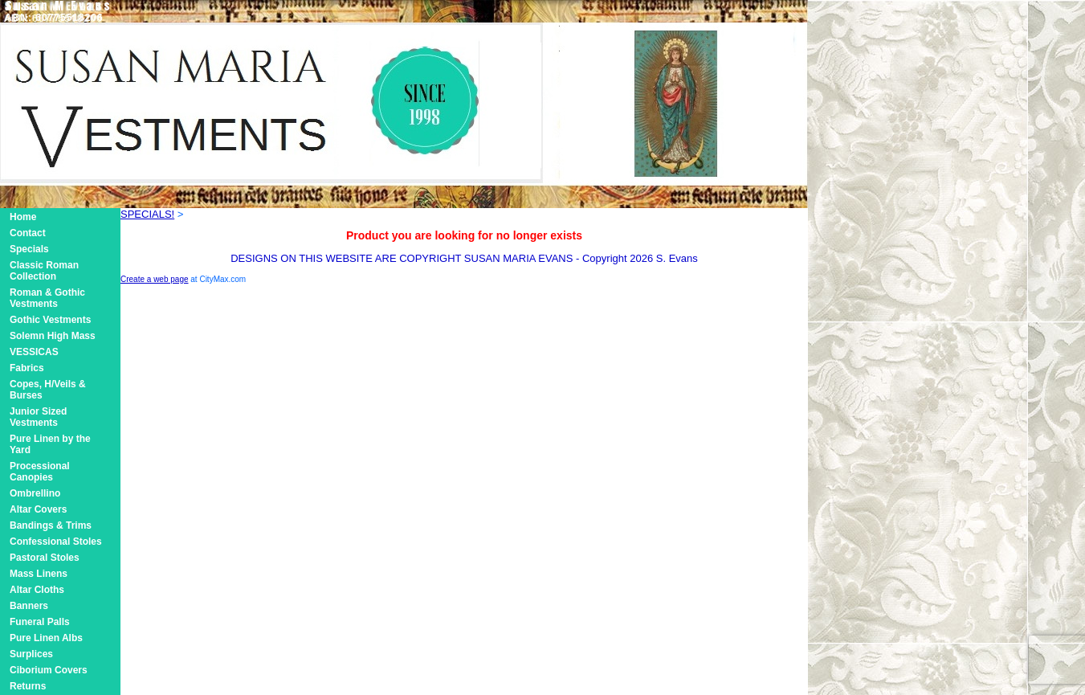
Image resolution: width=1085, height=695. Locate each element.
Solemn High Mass (53, 335)
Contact (28, 233)
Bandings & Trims (51, 525)
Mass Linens (38, 573)
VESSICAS (34, 352)
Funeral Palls (40, 622)
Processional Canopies (40, 471)
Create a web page (154, 279)
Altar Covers (38, 509)
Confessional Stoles (56, 541)
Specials (29, 249)
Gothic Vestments (50, 319)
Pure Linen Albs (46, 638)
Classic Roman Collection (44, 271)
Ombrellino (35, 493)
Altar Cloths (37, 589)
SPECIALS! (147, 214)
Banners (29, 605)
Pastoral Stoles (45, 557)
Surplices (31, 654)
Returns (28, 686)
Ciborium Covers (49, 670)
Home (23, 217)
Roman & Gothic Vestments (47, 298)
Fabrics (27, 368)
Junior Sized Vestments (38, 417)
